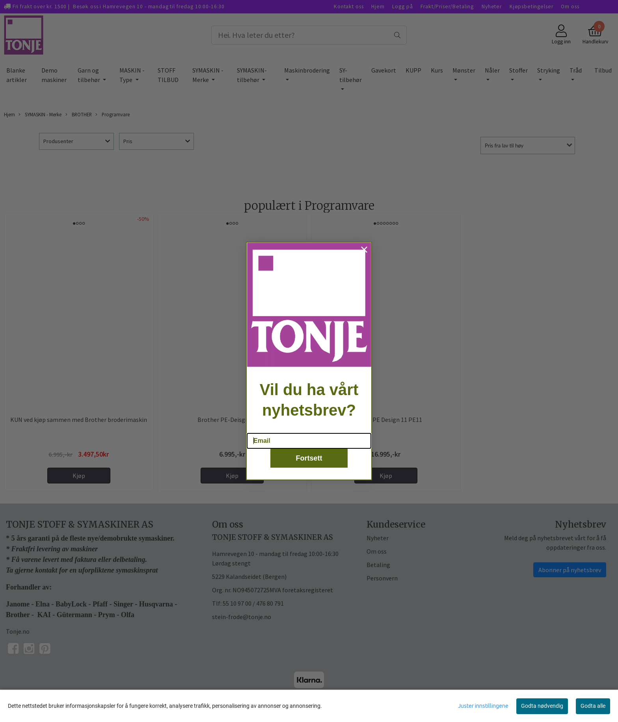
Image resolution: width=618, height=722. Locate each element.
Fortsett (309, 469)
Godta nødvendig (542, 706)
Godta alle (593, 706)
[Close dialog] (364, 260)
